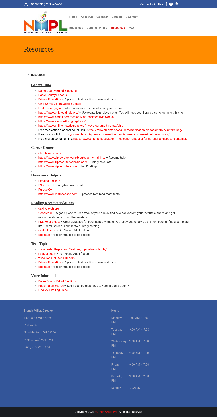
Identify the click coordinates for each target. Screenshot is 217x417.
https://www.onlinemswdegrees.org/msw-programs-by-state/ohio (80, 125)
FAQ (131, 27)
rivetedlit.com (47, 230)
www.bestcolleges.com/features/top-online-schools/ (72, 249)
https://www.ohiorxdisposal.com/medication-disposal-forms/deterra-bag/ (135, 130)
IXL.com (43, 185)
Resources (118, 27)
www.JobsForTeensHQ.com (56, 258)
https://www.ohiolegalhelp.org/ (58, 112)
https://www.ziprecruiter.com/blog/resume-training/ (71, 157)
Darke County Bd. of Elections (57, 281)
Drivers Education (49, 262)
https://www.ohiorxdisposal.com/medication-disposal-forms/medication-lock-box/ (116, 134)
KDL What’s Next (49, 221)
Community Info (97, 27)
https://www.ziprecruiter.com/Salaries (63, 162)
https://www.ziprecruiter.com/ (57, 166)
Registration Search (51, 285)
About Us (87, 17)
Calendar (102, 17)
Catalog (117, 17)
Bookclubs (76, 27)
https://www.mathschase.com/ (58, 194)
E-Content (131, 17)
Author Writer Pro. (106, 412)
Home (73, 17)
